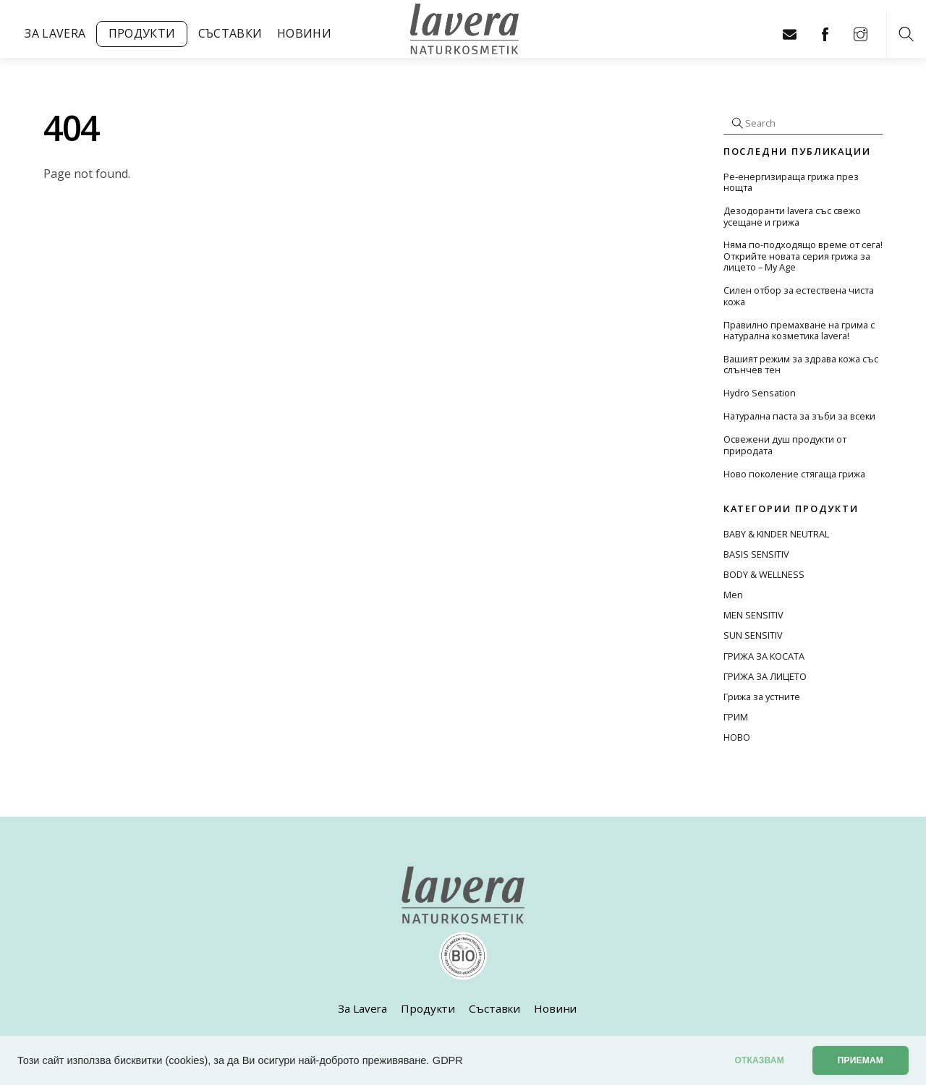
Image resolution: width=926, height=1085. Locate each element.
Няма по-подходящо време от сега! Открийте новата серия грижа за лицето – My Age (803, 256)
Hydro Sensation (759, 393)
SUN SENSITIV (753, 635)
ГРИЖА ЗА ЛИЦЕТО (765, 676)
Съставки (230, 33)
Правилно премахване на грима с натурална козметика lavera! (799, 331)
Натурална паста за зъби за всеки (799, 416)
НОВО (736, 737)
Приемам (860, 1060)
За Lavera (55, 33)
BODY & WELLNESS (763, 574)
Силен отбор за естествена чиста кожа (798, 296)
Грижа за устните (761, 696)
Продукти (142, 33)
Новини (304, 33)
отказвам (758, 1060)
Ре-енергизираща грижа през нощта (791, 182)
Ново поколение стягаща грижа (794, 474)
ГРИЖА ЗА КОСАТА (763, 656)
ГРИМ (735, 716)
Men (733, 594)
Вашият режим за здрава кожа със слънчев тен (800, 365)
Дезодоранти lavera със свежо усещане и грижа (792, 216)
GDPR (448, 1060)
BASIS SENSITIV (756, 554)
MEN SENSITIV (753, 614)
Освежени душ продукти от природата (784, 445)
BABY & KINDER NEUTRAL (776, 533)
